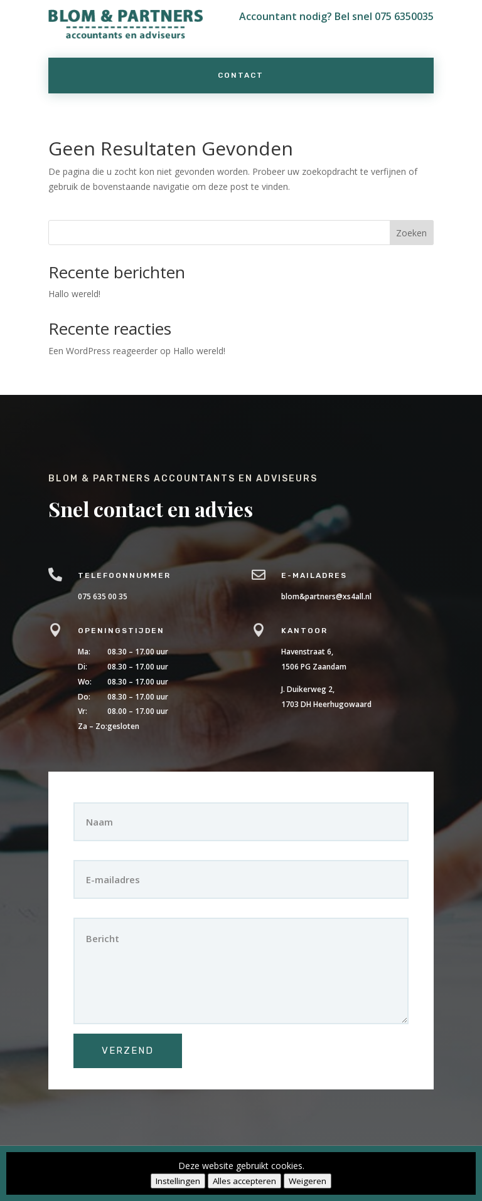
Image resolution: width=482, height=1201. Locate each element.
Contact (241, 75)
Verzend (146, 1031)
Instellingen (178, 1181)
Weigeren (307, 1181)
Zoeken (411, 233)
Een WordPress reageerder (103, 351)
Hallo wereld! (74, 294)
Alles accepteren (244, 1181)
